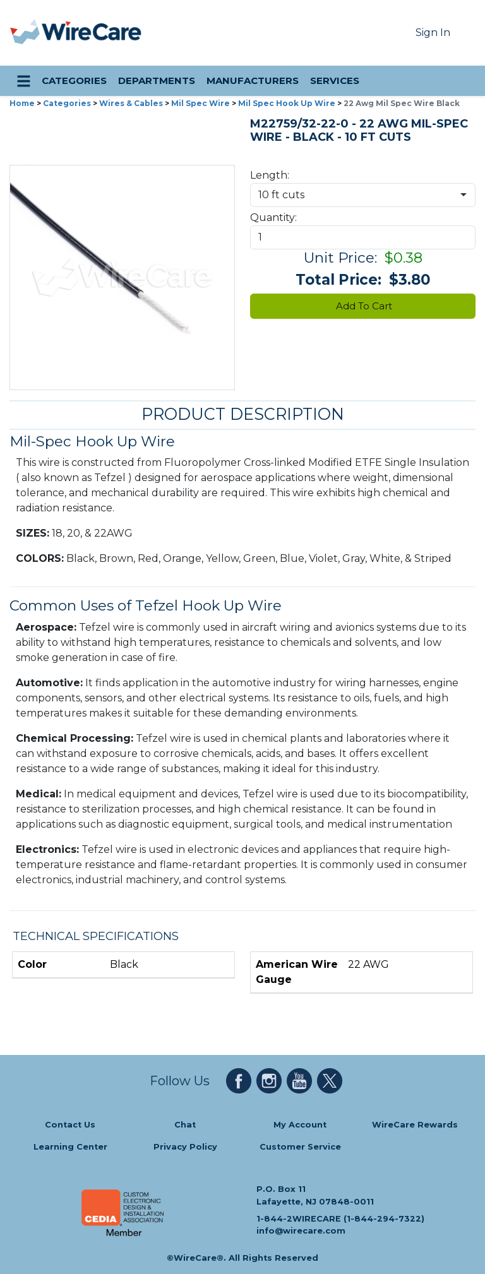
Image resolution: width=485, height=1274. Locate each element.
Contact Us (70, 1124)
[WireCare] (92, 33)
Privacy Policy (185, 1147)
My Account (299, 1124)
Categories (67, 103)
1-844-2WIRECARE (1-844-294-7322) (340, 1218)
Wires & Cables (131, 103)
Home (22, 103)
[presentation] (26, 33)
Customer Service (300, 1147)
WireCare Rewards (415, 1124)
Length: (269, 175)
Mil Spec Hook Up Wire (286, 103)
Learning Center (70, 1147)
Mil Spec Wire (200, 103)
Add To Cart (362, 306)
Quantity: (273, 217)
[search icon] (463, 81)
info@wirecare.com (300, 1230)
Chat (185, 1124)
